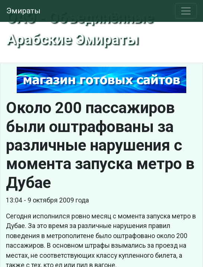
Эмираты (23, 10)
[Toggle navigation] (186, 11)
